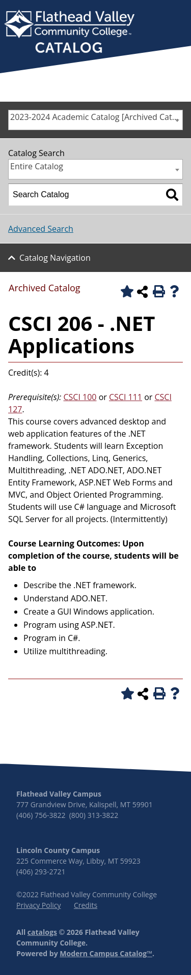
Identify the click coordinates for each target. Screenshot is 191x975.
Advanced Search (40, 228)
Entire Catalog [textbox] (36, 166)
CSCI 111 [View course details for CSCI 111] (125, 397)
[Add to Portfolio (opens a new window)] (125, 291)
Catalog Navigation (55, 257)
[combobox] (95, 120)
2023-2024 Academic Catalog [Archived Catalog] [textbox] (96, 117)
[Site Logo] (69, 32)
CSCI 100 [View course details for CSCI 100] (80, 397)
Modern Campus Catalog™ (106, 953)
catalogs (42, 932)
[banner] (69, 32)
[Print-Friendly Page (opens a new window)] (158, 291)
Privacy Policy (38, 905)
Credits (85, 905)
